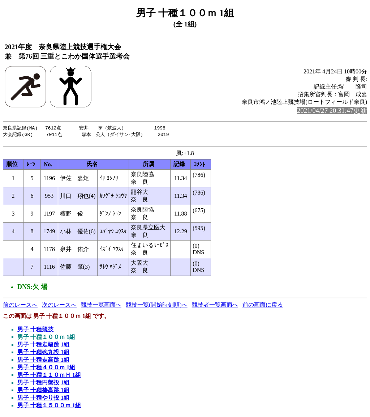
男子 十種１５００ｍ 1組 (49, 407)
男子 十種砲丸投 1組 (43, 354)
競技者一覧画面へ (215, 306)
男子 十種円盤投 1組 (43, 384)
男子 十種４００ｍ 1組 (46, 369)
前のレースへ (20, 306)
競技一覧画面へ (101, 306)
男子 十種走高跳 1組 (43, 361)
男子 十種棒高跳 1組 (43, 392)
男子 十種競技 (35, 331)
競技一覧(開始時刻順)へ (157, 306)
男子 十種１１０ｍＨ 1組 (49, 377)
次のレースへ (59, 306)
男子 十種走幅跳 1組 (43, 346)
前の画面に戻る (262, 306)
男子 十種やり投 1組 (43, 399)
